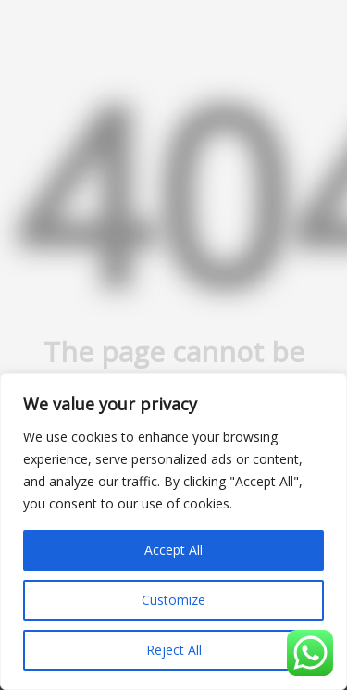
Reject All (174, 650)
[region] (173, 531)
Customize (173, 599)
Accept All (173, 549)
